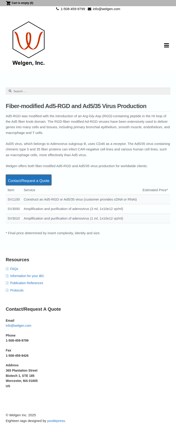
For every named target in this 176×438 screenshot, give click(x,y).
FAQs (14, 269)
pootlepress (56, 421)
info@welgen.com (103, 9)
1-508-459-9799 (70, 9)
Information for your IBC (27, 276)
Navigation (166, 45)
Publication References (26, 283)
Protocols (16, 290)
